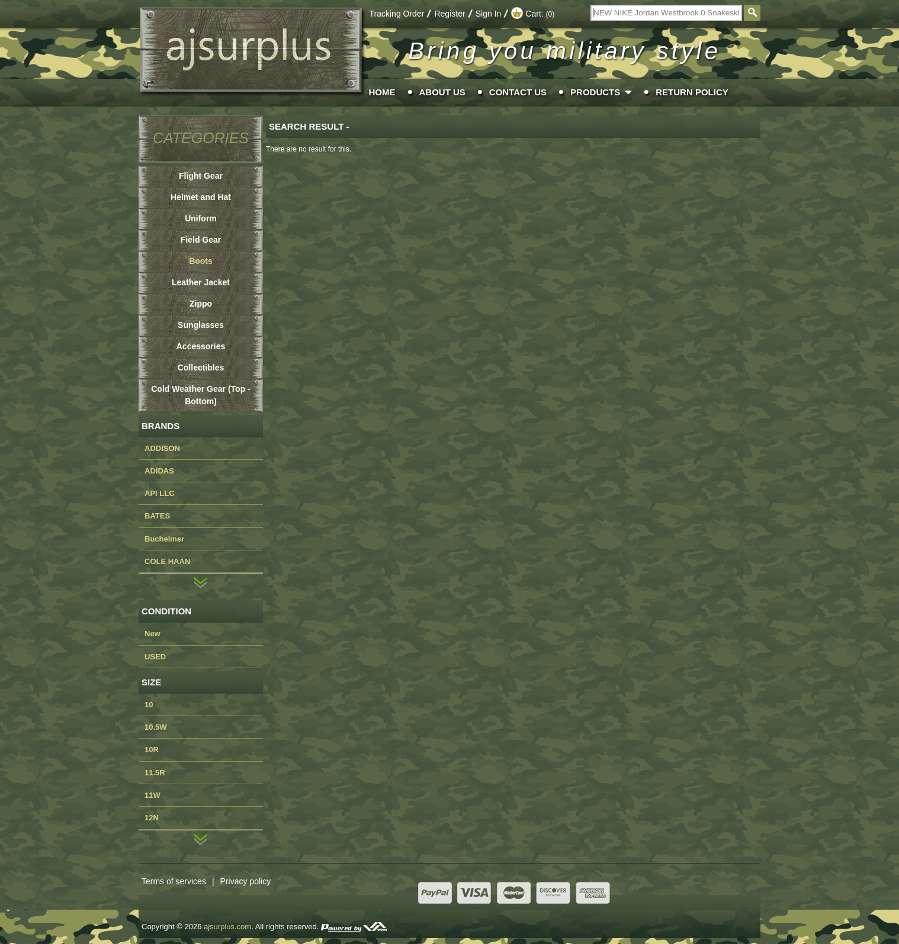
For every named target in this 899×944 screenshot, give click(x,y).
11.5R (155, 772)
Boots (201, 261)
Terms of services (181, 881)
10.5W (156, 727)
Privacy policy (245, 881)
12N (152, 817)
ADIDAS (159, 470)
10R (152, 749)
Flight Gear (201, 176)
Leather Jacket (201, 282)
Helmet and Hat (201, 197)
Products (595, 92)
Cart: (532, 13)
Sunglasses (201, 325)
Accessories (201, 346)
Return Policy (692, 92)
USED (155, 656)
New (152, 633)
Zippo (201, 303)
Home (382, 92)
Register (449, 13)
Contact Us (518, 92)
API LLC (160, 493)
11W (152, 795)
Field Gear (201, 239)
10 (149, 704)
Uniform (201, 218)
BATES (157, 515)
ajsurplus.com (227, 926)
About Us (442, 92)
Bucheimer (164, 538)
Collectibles (201, 367)
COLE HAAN (167, 561)
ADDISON (162, 448)
